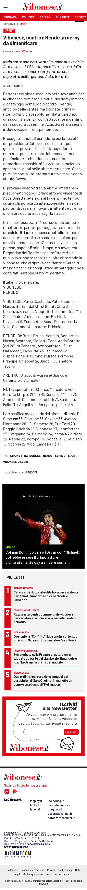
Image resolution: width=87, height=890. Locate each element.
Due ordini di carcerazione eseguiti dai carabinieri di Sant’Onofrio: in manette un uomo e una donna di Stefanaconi (43, 680)
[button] (79, 26)
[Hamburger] (5, 7)
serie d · (61, 455)
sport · (73, 455)
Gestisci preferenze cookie (37, 874)
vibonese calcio (15, 462)
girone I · (16, 455)
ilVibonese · (33, 455)
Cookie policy (65, 870)
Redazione (12, 870)
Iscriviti (71, 732)
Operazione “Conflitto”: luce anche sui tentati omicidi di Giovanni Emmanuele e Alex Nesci (45, 638)
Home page (9, 23)
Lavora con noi (62, 874)
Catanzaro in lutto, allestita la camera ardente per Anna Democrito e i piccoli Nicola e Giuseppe (46, 596)
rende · (48, 455)
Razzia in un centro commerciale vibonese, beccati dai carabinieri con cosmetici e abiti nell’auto (44, 618)
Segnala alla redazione (32, 870)
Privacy (51, 870)
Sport (23, 23)
